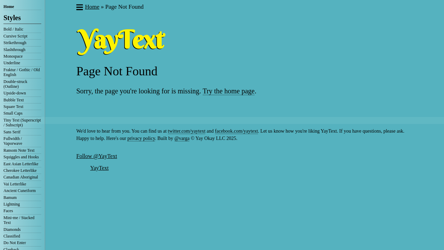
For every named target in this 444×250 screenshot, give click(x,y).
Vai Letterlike (14, 184)
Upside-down (14, 93)
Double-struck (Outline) (15, 84)
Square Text (13, 106)
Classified (11, 236)
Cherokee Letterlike (20, 170)
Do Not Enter (14, 242)
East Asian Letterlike (21, 163)
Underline (11, 62)
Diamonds (11, 229)
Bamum (10, 197)
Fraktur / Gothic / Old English (21, 72)
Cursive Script (15, 36)
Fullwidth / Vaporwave (12, 141)
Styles (12, 18)
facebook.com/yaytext (236, 131)
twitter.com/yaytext (186, 131)
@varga (182, 138)
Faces (8, 210)
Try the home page (229, 91)
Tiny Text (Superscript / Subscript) (22, 122)
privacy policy (141, 138)
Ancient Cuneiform (19, 190)
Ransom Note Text (19, 150)
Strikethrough (14, 42)
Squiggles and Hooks (21, 157)
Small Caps (13, 113)
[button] (79, 7)
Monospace (13, 56)
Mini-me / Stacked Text (18, 220)
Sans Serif (11, 132)
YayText (99, 168)
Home (8, 6)
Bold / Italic (13, 29)
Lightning (11, 204)
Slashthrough (14, 49)
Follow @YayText (96, 156)
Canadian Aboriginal (20, 177)
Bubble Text (13, 100)
